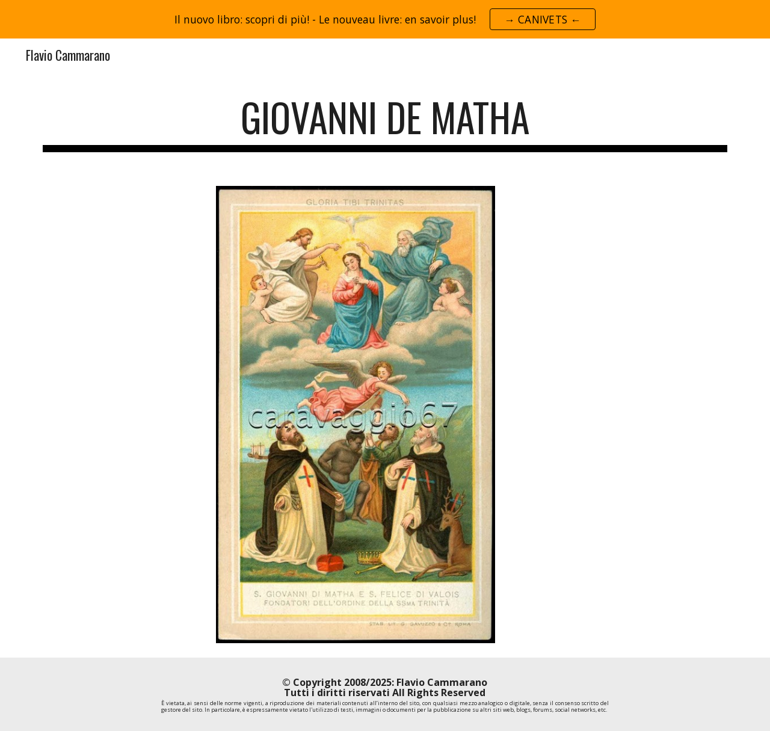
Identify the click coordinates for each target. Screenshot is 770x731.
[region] (385, 19)
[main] (385, 123)
